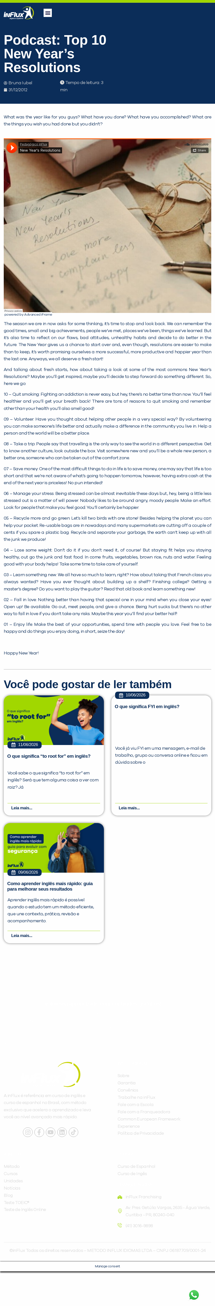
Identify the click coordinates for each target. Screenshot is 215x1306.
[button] (48, 13)
